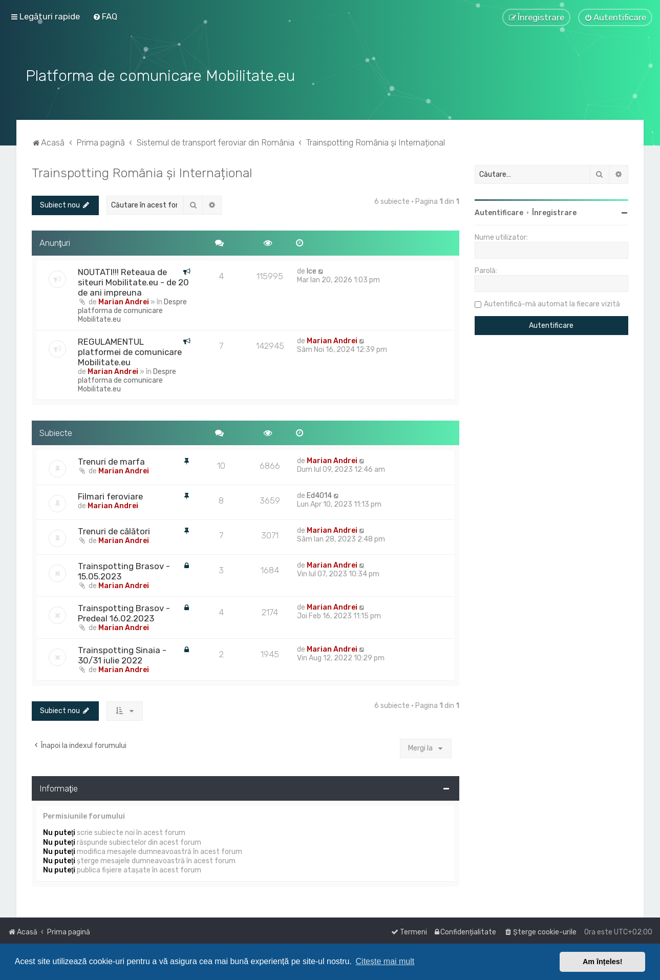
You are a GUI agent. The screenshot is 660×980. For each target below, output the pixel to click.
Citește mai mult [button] (385, 961)
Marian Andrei (123, 300)
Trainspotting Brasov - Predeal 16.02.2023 (124, 612)
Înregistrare (554, 211)
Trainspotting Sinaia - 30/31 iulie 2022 (122, 654)
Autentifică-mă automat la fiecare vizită (552, 303)
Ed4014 (319, 494)
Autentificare (499, 211)
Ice (311, 269)
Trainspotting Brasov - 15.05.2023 (124, 570)
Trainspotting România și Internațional (142, 171)
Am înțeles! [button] (603, 961)
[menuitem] (105, 16)
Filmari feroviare (110, 495)
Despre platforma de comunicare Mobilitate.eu (132, 309)
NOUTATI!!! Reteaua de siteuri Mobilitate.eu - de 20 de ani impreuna (133, 280)
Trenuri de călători (114, 530)
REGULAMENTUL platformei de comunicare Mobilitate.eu (130, 350)
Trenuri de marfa (111, 460)
